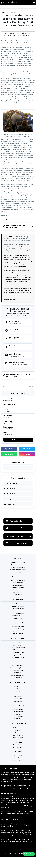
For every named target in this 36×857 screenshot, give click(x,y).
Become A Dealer (18, 592)
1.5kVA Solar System (10, 484)
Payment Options (18, 745)
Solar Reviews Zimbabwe (18, 247)
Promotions (18, 733)
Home (5, 853)
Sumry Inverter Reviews (18, 655)
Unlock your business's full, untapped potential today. (15, 788)
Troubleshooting (18, 740)
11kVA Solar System (10, 504)
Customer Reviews (18, 735)
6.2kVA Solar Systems (18, 616)
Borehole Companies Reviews (18, 569)
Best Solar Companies (18, 587)
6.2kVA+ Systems (9, 499)
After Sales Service (18, 737)
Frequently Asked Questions (18, 572)
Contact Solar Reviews (18, 747)
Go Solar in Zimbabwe (18, 606)
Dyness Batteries (18, 694)
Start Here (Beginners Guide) (18, 580)
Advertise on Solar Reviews (18, 562)
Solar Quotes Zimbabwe (23, 249)
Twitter (26, 449)
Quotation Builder (18, 670)
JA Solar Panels (18, 714)
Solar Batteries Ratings (18, 629)
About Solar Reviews (18, 582)
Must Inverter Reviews (18, 645)
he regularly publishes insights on (18, 290)
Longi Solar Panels (18, 716)
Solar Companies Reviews (18, 567)
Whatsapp (9, 454)
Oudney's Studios (18, 850)
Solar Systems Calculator (18, 665)
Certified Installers (18, 728)
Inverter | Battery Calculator (18, 668)
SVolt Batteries (18, 689)
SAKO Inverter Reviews (18, 657)
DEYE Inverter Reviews (18, 650)
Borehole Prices (18, 677)
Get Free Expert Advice (18, 440)
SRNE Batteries (18, 698)
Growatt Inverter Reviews (18, 647)
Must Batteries (18, 686)
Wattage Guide (18, 672)
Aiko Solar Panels (18, 719)
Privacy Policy (18, 755)
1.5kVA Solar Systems (18, 608)
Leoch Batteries (18, 696)
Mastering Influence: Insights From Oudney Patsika (16, 375)
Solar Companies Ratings (18, 626)
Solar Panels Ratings (18, 633)
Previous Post (5, 386)
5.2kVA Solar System (10, 494)
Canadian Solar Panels (18, 709)
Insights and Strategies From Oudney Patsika (14, 226)
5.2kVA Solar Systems (18, 613)
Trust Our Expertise (18, 585)
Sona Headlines (19, 244)
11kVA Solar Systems (18, 618)
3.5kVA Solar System (10, 489)
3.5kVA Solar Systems (18, 611)
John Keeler (4, 220)
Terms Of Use (18, 758)
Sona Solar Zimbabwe (26, 251)
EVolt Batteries (18, 691)
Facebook (9, 449)
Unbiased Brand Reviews (18, 565)
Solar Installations (18, 590)
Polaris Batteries (18, 701)
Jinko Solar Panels (18, 711)
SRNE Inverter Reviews (18, 652)
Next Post (31, 386)
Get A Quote (18, 730)
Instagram (27, 454)
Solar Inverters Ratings (18, 631)
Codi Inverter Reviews (18, 643)
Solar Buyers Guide (18, 604)
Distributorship (18, 595)
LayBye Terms (18, 742)
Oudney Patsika (11, 236)
